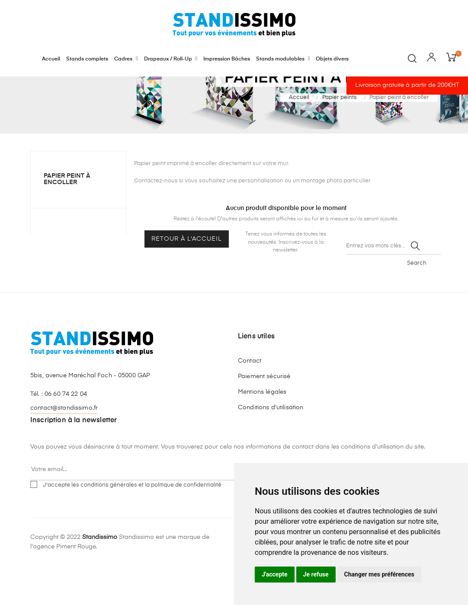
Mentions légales (262, 430)
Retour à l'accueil (186, 277)
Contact (249, 398)
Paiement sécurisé (264, 414)
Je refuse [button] (316, 574)
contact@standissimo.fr (64, 446)
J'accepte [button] (275, 574)
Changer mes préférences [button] (379, 574)
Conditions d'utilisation (270, 445)
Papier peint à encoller (67, 217)
